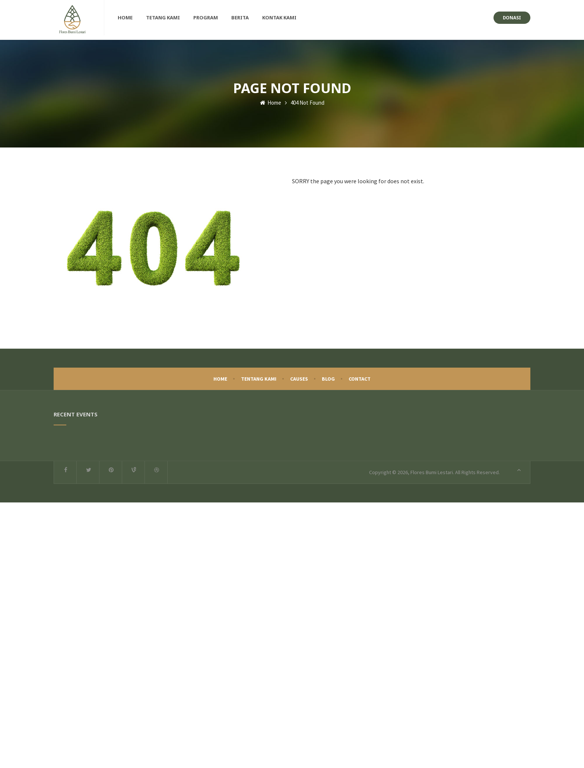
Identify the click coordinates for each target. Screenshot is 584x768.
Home (270, 100)
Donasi (512, 17)
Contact (360, 376)
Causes (299, 376)
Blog (328, 376)
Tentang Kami (258, 376)
